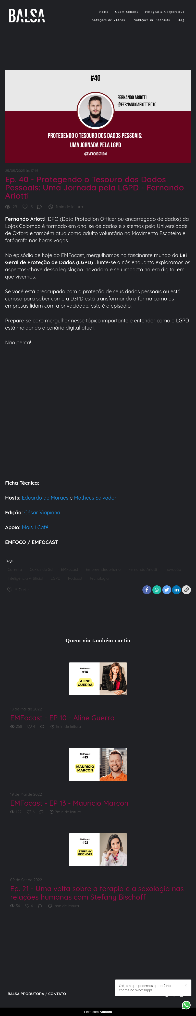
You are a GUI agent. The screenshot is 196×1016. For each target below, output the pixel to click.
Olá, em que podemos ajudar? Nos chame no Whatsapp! (145, 988)
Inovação (173, 569)
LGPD (55, 578)
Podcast (75, 578)
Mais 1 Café (35, 527)
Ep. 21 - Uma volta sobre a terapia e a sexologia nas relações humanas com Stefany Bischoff (97, 892)
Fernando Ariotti (142, 569)
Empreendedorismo (103, 569)
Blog (181, 20)
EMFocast (69, 569)
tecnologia (99, 578)
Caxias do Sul (41, 569)
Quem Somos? (127, 12)
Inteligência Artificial (25, 578)
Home (104, 12)
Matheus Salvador (94, 497)
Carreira (15, 569)
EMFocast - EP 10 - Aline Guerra (62, 717)
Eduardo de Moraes (45, 497)
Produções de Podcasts (150, 20)
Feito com (98, 1012)
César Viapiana (42, 512)
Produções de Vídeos (107, 20)
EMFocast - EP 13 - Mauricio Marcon (69, 803)
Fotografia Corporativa (165, 12)
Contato (57, 994)
